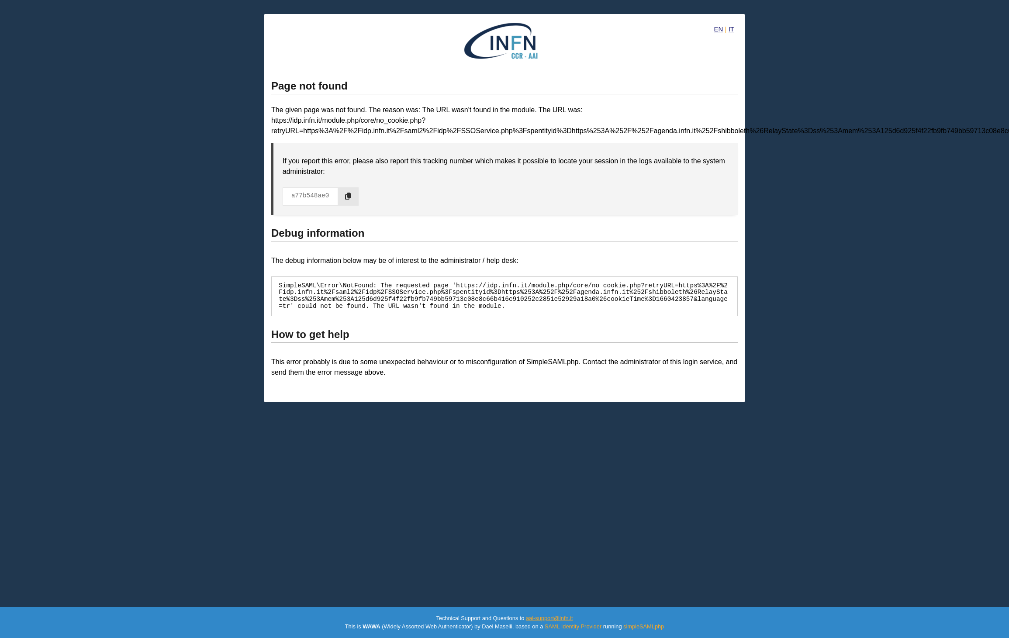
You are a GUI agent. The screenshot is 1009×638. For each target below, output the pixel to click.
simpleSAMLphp (643, 626)
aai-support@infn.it (549, 618)
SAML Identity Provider (573, 626)
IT (731, 29)
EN (718, 29)
